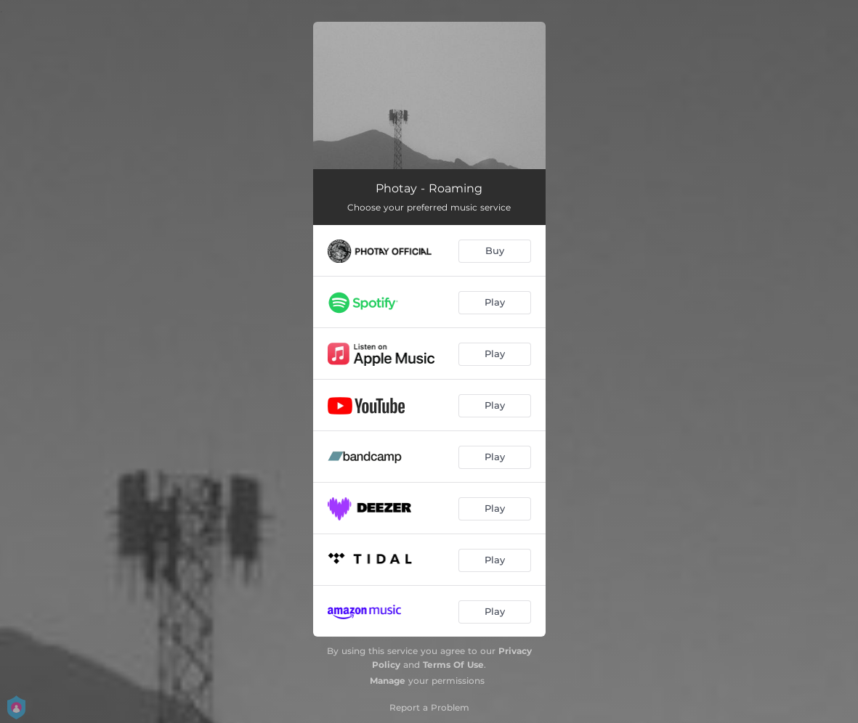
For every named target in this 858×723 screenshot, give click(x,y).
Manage (387, 680)
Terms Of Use (453, 664)
